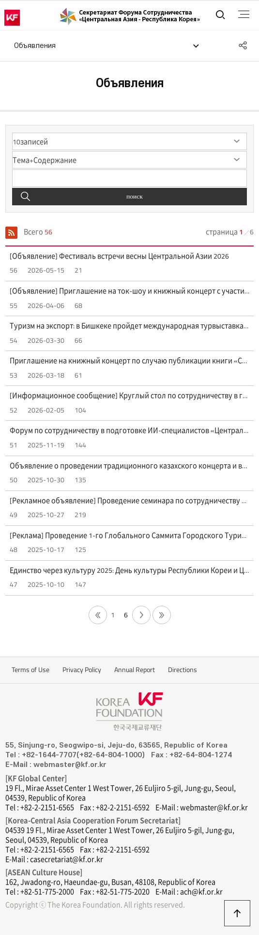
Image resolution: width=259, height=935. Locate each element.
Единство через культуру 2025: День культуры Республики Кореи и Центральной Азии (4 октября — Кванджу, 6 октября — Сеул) (130, 570)
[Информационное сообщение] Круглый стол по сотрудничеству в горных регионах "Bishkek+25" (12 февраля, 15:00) (130, 395)
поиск (134, 196)
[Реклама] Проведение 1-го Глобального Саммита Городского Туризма (130, 535)
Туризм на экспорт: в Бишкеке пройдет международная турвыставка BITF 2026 (130, 326)
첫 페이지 (98, 615)
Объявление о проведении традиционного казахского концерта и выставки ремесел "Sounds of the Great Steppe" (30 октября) (130, 465)
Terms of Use (30, 669)
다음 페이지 (141, 615)
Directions (182, 669)
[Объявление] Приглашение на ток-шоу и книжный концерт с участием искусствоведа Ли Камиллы (130, 291)
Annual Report (134, 669)
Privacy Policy (81, 669)
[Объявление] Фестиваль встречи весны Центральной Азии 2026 (119, 256)
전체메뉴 (243, 14)
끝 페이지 (161, 615)
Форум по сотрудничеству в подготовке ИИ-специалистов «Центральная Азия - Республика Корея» (130, 430)
